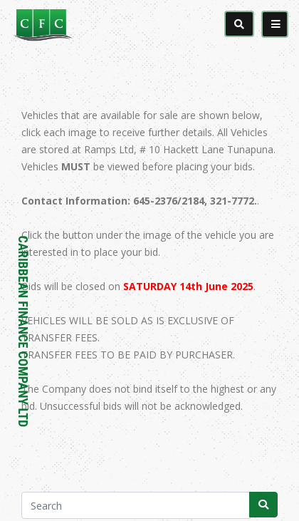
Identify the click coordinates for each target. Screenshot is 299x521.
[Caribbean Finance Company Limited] (81, 24)
